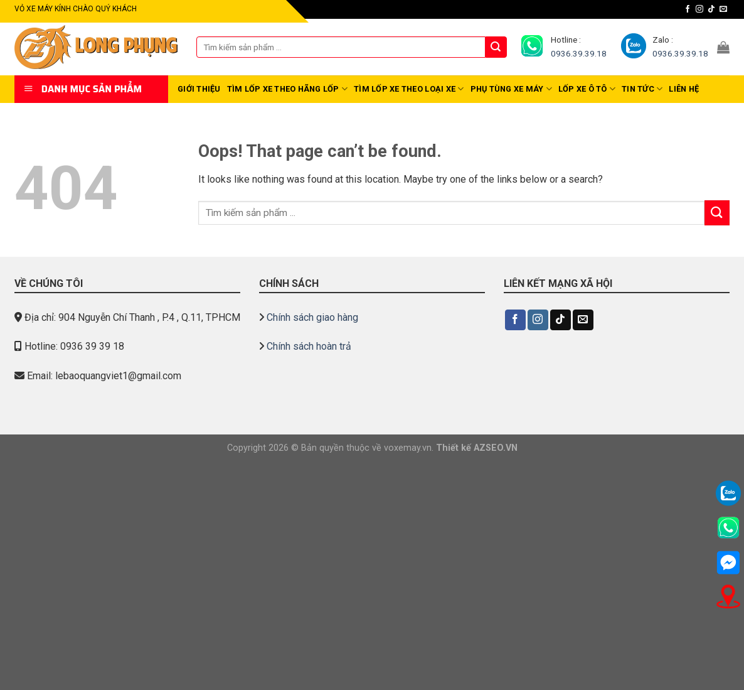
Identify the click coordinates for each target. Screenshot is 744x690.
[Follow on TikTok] (711, 9)
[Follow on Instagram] (699, 9)
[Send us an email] (723, 9)
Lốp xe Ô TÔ (586, 89)
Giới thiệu (199, 89)
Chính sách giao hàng (312, 317)
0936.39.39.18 (579, 53)
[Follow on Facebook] (687, 9)
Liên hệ (684, 89)
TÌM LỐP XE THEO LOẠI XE (409, 89)
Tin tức (642, 89)
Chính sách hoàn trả (309, 346)
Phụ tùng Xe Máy (511, 89)
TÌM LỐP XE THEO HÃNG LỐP (287, 89)
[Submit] (496, 47)
